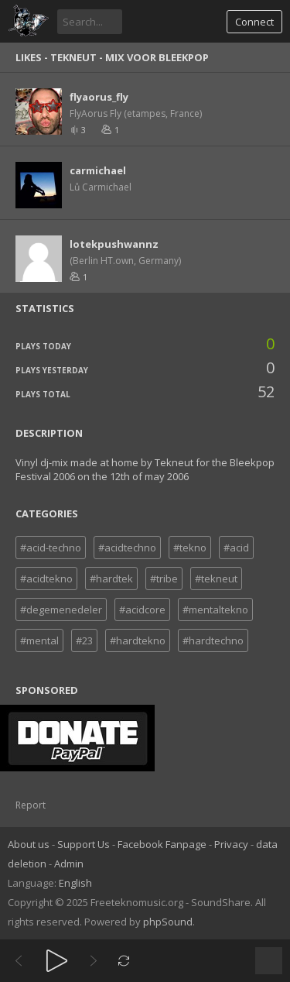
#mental (39, 640)
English (75, 883)
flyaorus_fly (99, 97)
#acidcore (142, 609)
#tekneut (216, 578)
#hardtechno (213, 640)
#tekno (189, 548)
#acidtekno (46, 578)
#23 (84, 640)
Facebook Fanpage (162, 844)
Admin (69, 863)
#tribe (164, 578)
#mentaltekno (215, 609)
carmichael (98, 170)
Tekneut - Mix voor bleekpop (129, 57)
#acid (236, 548)
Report (30, 805)
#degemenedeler (61, 609)
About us (28, 844)
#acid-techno (50, 548)
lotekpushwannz (114, 244)
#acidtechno (127, 548)
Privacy (231, 844)
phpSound (168, 922)
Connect (254, 22)
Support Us (83, 844)
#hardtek (111, 578)
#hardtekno (137, 640)
